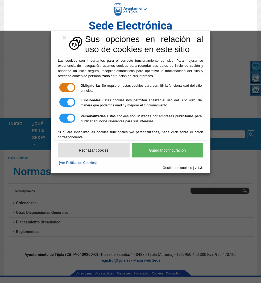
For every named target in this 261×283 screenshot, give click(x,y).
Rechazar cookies (93, 150)
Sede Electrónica (130, 25)
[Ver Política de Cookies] (78, 163)
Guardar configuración (167, 150)
